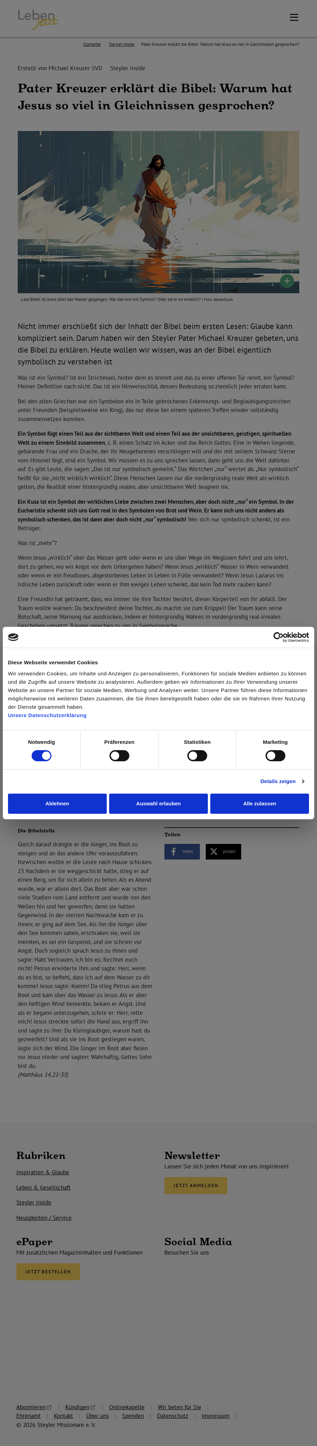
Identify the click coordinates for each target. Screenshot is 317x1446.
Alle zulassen (259, 803)
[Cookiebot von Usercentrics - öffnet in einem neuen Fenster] (278, 637)
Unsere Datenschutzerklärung (47, 715)
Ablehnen (57, 803)
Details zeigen (277, 781)
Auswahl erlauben (158, 803)
